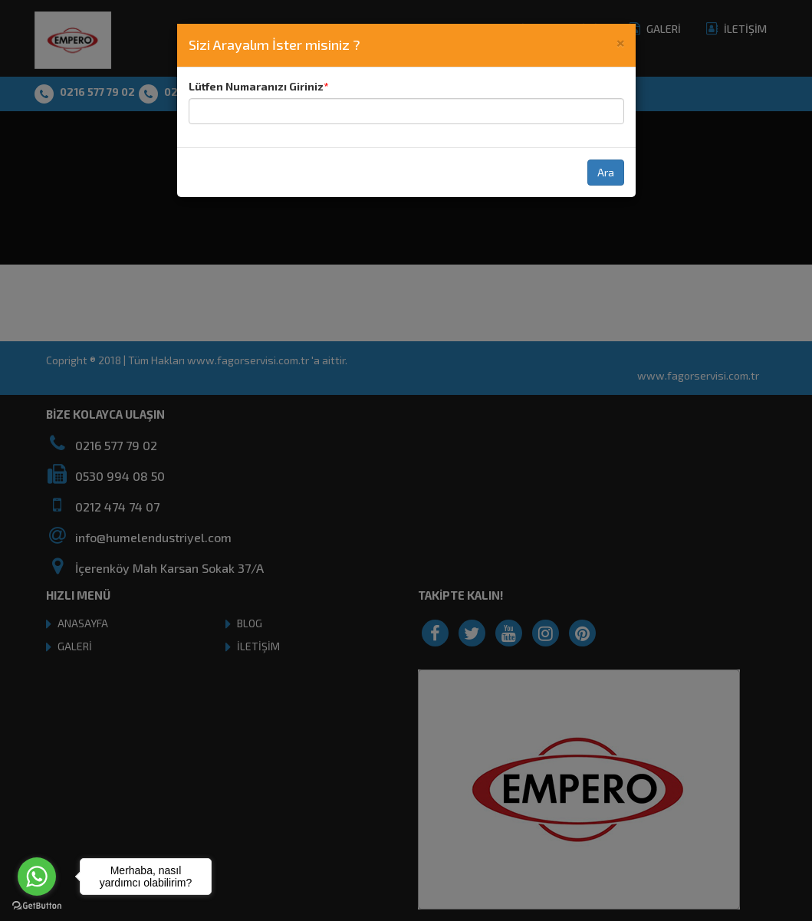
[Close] (620, 42)
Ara (605, 172)
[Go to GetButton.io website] (36, 905)
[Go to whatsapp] (37, 876)
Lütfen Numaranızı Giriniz (256, 86)
